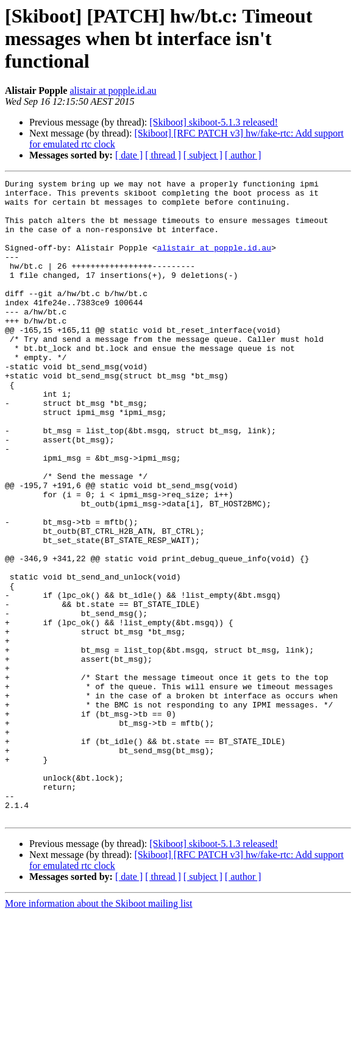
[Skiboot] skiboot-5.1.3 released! (213, 122)
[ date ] (129, 155)
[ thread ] (163, 155)
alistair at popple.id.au (112, 90)
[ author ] (243, 155)
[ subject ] (202, 155)
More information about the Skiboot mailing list (99, 1031)
